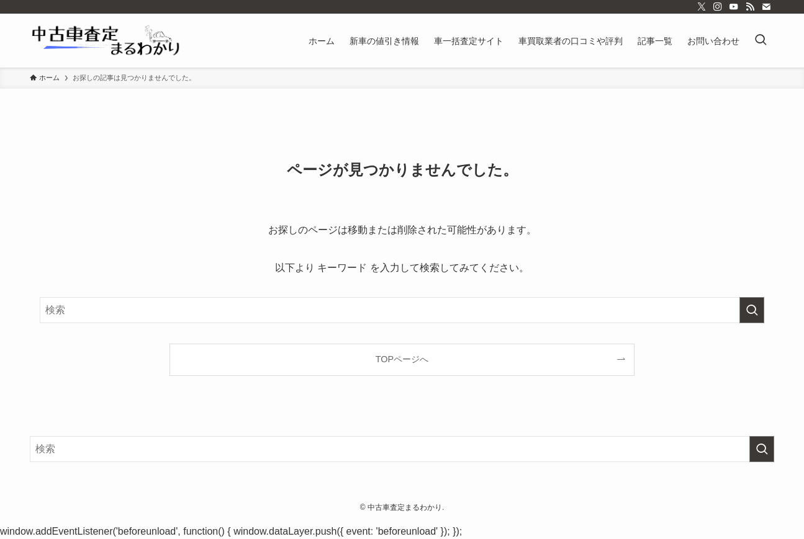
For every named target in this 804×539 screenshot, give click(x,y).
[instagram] (718, 7)
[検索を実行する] (751, 310)
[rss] (750, 7)
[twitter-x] (701, 7)
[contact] (766, 7)
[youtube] (734, 7)
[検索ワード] (402, 310)
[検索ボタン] (760, 41)
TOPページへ (402, 359)
